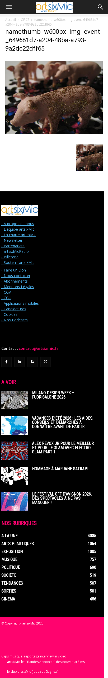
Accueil (10, 19)
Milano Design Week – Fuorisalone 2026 (53, 395)
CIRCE (25, 19)
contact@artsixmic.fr (38, 348)
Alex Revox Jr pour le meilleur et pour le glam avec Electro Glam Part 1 (63, 447)
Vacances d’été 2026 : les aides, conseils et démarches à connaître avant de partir (62, 422)
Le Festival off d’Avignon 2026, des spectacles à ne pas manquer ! (62, 498)
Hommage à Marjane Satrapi (60, 468)
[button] (9, 7)
